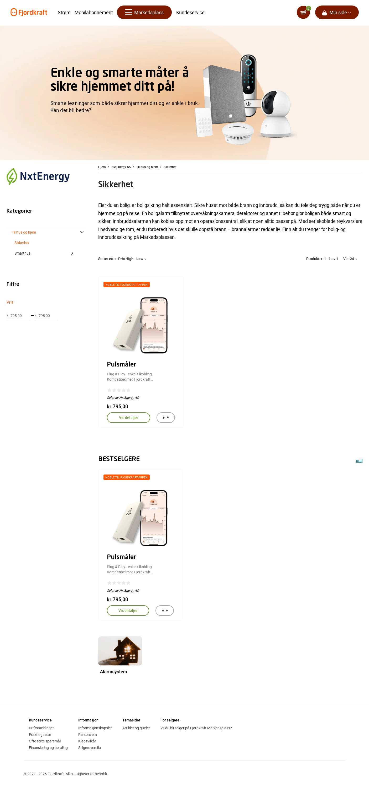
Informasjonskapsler (95, 727)
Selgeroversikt (89, 747)
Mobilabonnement (94, 13)
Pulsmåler (121, 365)
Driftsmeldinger (41, 727)
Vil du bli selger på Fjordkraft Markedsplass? (196, 727)
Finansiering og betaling (48, 747)
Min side (338, 13)
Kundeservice (190, 13)
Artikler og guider (136, 727)
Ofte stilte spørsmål (45, 741)
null (359, 461)
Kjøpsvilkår (87, 741)
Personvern (87, 734)
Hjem (102, 167)
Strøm (64, 13)
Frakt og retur (40, 734)
